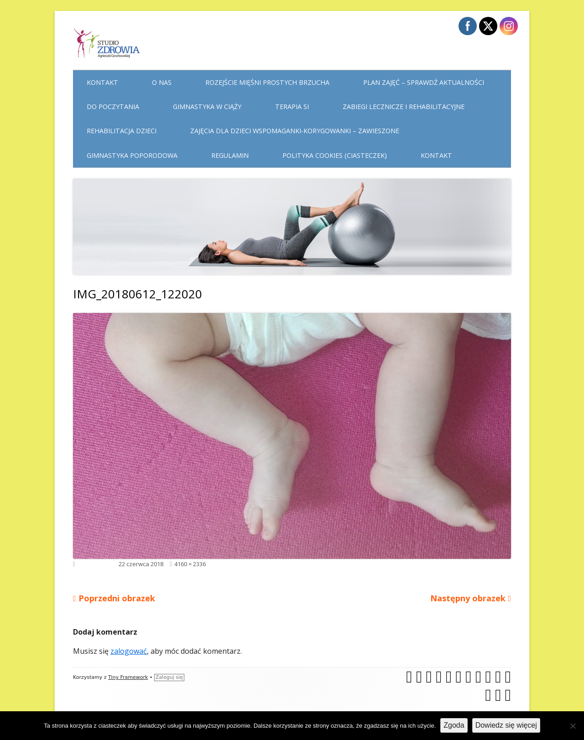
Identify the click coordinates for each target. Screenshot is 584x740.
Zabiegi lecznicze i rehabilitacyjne (403, 106)
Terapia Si (292, 106)
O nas (162, 82)
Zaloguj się (169, 677)
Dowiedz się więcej (506, 725)
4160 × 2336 (190, 564)
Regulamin (230, 155)
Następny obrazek (468, 598)
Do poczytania (113, 106)
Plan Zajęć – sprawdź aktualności (423, 82)
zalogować (128, 651)
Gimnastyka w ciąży (207, 106)
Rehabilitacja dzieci (121, 130)
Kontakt (102, 82)
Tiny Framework (128, 677)
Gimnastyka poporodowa (132, 155)
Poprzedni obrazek (116, 598)
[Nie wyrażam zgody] (572, 725)
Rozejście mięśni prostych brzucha (267, 82)
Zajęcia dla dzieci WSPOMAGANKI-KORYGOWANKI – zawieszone (294, 130)
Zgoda (453, 725)
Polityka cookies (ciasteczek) (334, 155)
